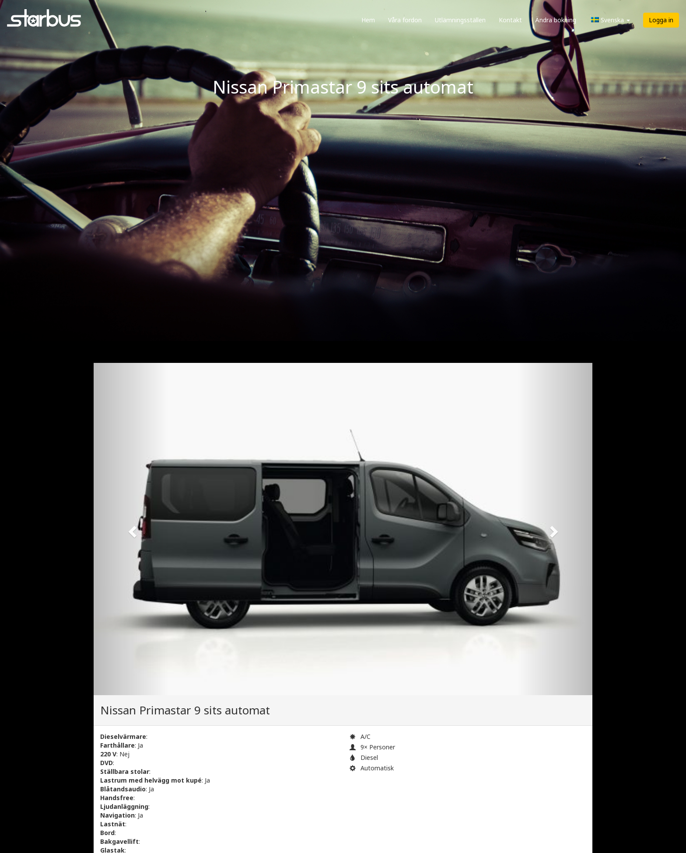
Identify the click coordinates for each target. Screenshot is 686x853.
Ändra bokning (555, 20)
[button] (131, 529)
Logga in (661, 20)
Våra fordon (405, 20)
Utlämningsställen (460, 20)
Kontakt (510, 20)
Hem (368, 20)
